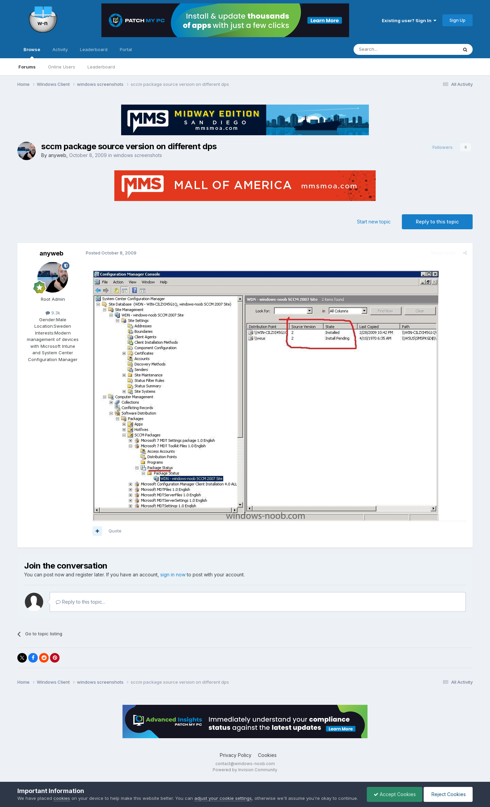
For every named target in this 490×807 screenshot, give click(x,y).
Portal (126, 49)
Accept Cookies (393, 791)
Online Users (61, 66)
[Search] (388, 49)
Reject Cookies (448, 791)
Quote (114, 530)
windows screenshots (137, 155)
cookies (61, 791)
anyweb (57, 155)
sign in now (172, 574)
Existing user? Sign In (409, 20)
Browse (31, 52)
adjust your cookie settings (223, 791)
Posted (110, 252)
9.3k (53, 312)
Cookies (267, 755)
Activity (60, 49)
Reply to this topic (437, 221)
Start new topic (374, 221)
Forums (27, 66)
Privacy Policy (235, 755)
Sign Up (458, 20)
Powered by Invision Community (245, 769)
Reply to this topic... (80, 602)
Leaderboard (101, 66)
